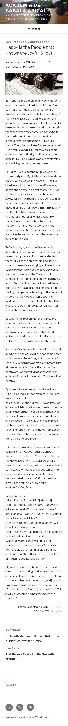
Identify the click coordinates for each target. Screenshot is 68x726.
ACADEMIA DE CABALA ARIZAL (26, 8)
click (31, 66)
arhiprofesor (38, 42)
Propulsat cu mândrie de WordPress (27, 717)
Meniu (34, 28)
